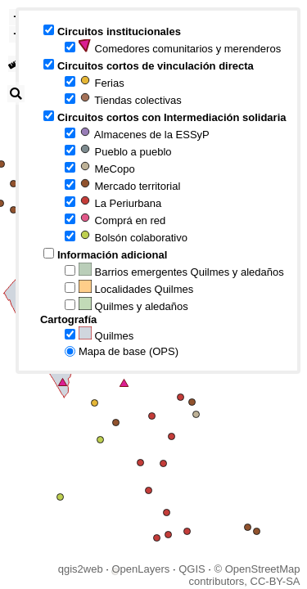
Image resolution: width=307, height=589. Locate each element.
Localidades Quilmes (136, 287)
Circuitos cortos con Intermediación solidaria (172, 117)
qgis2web (80, 569)
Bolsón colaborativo (133, 236)
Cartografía (68, 319)
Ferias (101, 81)
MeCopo (107, 167)
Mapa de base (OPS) (128, 351)
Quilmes (106, 334)
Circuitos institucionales (119, 31)
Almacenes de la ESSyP (144, 133)
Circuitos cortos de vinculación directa (155, 66)
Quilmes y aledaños (133, 304)
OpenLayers (140, 569)
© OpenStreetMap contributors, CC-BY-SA (244, 575)
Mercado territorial (129, 184)
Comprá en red (122, 219)
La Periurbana (120, 201)
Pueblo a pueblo (125, 150)
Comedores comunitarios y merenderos (180, 47)
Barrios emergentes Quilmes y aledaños (181, 270)
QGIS (191, 569)
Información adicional (112, 255)
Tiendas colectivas (130, 98)
